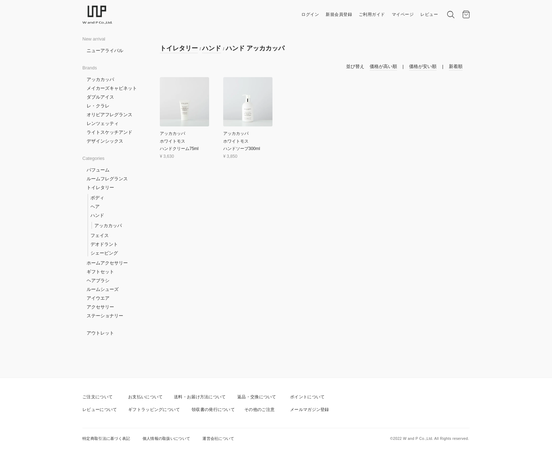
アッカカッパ (100, 79)
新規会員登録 (339, 14)
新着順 (456, 66)
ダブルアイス (100, 97)
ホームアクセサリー (107, 263)
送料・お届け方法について (200, 396)
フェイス (99, 235)
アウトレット (100, 333)
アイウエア (98, 298)
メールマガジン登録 (309, 409)
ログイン (310, 14)
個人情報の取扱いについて (166, 438)
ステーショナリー (105, 315)
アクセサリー (100, 307)
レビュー (429, 14)
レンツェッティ (103, 123)
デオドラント (104, 244)
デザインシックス (105, 141)
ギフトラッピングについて (154, 409)
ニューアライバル (105, 50)
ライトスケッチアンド (109, 132)
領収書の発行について (213, 409)
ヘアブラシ (98, 280)
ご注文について (97, 396)
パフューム (98, 170)
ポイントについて (307, 396)
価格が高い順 (383, 66)
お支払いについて (145, 396)
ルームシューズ (103, 289)
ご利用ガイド (372, 14)
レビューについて (99, 409)
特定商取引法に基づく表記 (106, 438)
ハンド (97, 215)
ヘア (95, 206)
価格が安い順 (423, 66)
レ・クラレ (98, 106)
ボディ (97, 197)
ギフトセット (100, 271)
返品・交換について (256, 396)
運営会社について (218, 438)
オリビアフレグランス (109, 114)
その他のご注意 (259, 409)
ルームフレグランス (107, 178)
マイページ (403, 14)
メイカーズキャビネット (112, 88)
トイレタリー (100, 187)
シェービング (104, 253)
